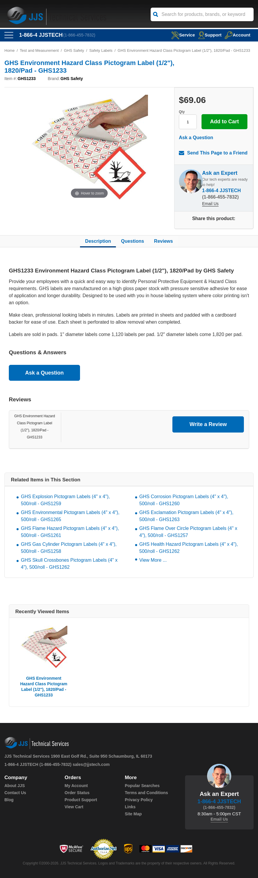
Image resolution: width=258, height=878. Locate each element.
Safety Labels (100, 50)
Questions (132, 241)
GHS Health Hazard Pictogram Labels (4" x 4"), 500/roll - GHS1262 (188, 548)
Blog (9, 799)
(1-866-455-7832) (79, 35)
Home (9, 50)
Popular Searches (142, 785)
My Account (76, 785)
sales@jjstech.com (91, 764)
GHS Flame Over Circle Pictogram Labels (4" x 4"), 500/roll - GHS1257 (188, 532)
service (183, 34)
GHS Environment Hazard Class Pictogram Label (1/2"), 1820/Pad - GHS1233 (43, 686)
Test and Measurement (39, 50)
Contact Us (15, 792)
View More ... (153, 560)
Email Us (210, 203)
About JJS (14, 785)
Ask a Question (196, 137)
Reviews (163, 241)
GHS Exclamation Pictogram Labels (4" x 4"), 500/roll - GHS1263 (186, 516)
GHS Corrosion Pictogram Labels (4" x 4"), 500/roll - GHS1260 (183, 500)
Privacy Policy (139, 799)
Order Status (77, 792)
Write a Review (208, 424)
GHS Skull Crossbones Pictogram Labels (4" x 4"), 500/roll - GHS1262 (69, 564)
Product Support (81, 799)
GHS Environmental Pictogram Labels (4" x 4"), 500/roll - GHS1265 (70, 516)
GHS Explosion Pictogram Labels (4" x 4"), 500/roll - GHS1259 (65, 500)
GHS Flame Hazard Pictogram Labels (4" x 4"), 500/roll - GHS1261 (70, 532)
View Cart (74, 806)
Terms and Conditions (146, 792)
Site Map (133, 814)
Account (237, 34)
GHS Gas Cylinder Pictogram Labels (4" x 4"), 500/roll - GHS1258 (68, 548)
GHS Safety (74, 50)
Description (98, 241)
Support (210, 34)
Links (130, 806)
